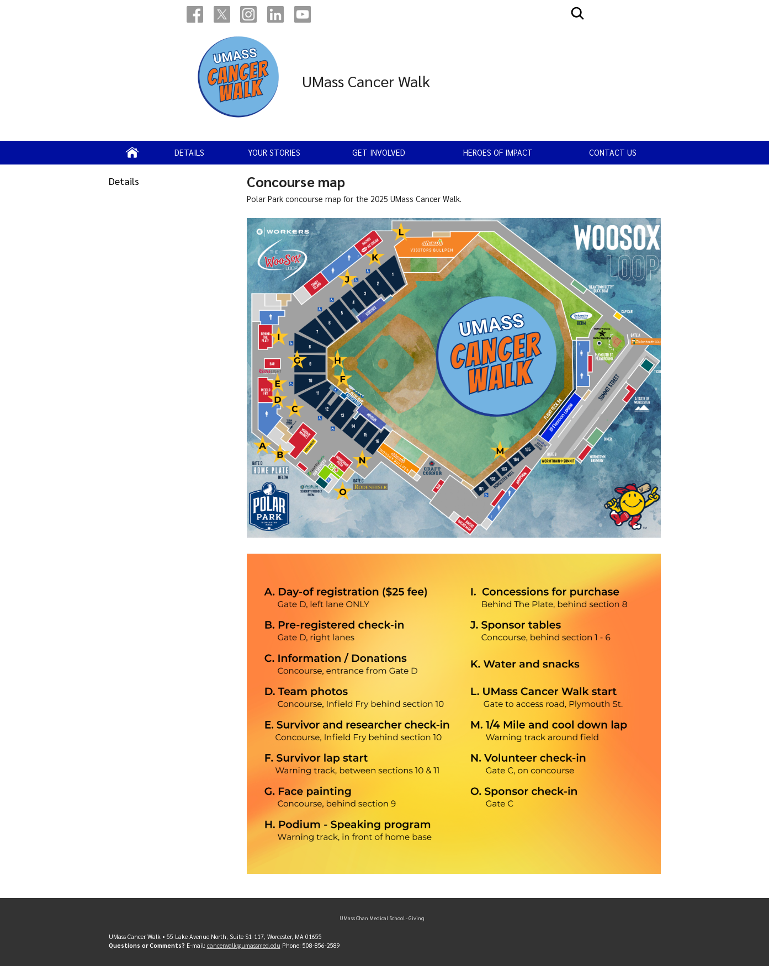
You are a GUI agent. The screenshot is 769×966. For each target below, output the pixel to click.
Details (189, 152)
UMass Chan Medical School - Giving (382, 918)
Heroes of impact (498, 152)
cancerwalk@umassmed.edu (243, 945)
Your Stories (274, 152)
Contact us (613, 152)
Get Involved (378, 152)
